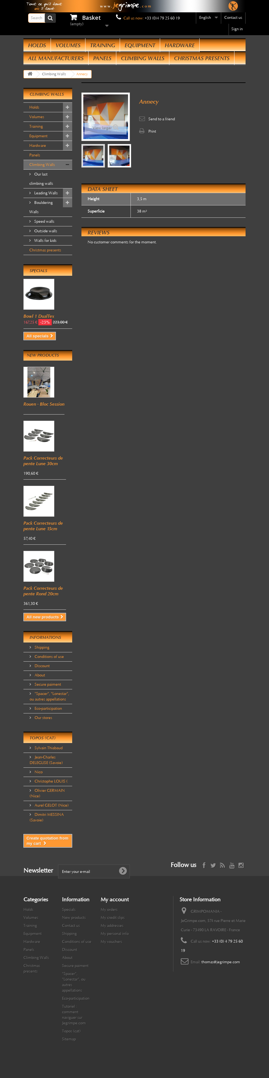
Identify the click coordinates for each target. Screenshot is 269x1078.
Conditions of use (49, 656)
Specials (38, 270)
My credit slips (113, 917)
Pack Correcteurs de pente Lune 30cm (43, 460)
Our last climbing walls (41, 179)
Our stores (43, 717)
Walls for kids (44, 240)
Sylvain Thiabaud (48, 748)
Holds (37, 45)
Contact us (233, 17)
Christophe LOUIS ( (51, 781)
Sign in (237, 29)
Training (102, 45)
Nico (38, 772)
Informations (45, 637)
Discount (42, 665)
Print (152, 131)
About (39, 675)
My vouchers (111, 941)
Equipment (140, 45)
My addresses (112, 925)
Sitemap (69, 1039)
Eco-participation (48, 708)
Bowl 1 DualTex (38, 316)
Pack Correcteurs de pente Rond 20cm (43, 591)
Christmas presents (202, 58)
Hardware (180, 45)
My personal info (115, 933)
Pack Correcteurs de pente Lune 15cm (43, 525)
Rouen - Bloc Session (43, 404)
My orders (109, 909)
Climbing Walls (142, 58)
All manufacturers (56, 58)
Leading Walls (45, 193)
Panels (102, 58)
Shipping (41, 647)
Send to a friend (161, 119)
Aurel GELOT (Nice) (51, 805)
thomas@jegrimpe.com (220, 962)
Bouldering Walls (41, 207)
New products (43, 355)
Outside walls (45, 231)
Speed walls (43, 221)
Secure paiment (47, 684)
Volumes (68, 45)
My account (115, 899)
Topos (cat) (43, 738)
